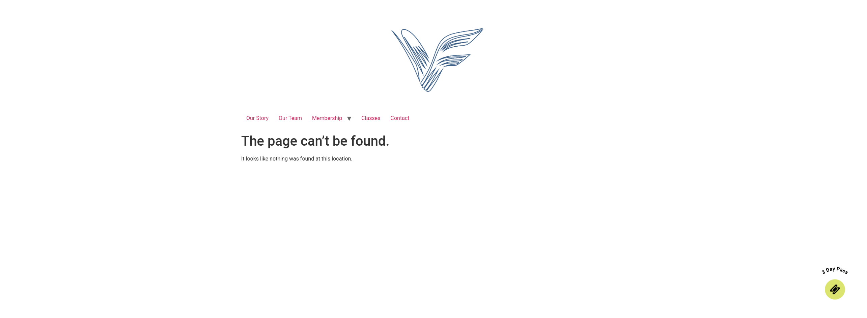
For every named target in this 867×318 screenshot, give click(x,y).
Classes (370, 118)
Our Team (290, 118)
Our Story (257, 118)
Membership (327, 118)
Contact (400, 118)
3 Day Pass (835, 270)
